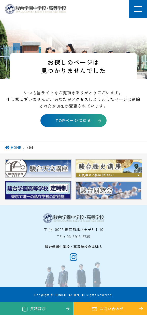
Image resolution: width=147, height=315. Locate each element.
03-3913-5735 (78, 236)
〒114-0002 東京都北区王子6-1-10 (73, 229)
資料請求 (38, 308)
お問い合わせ (111, 308)
